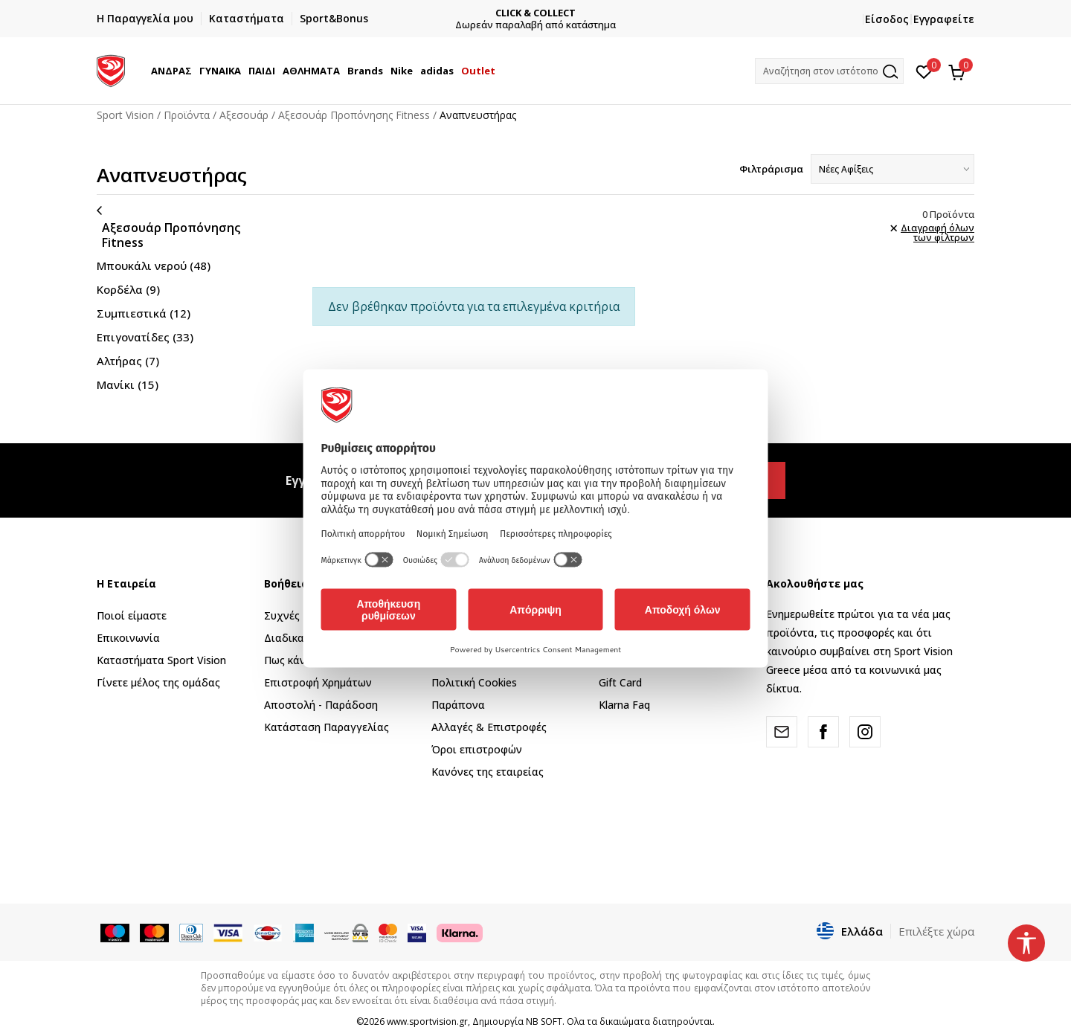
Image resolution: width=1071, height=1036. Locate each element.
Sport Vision (125, 115)
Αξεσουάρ (243, 115)
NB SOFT (544, 1021)
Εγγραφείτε (943, 19)
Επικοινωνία (128, 638)
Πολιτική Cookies (474, 682)
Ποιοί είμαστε (132, 615)
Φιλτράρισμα (771, 169)
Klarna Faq (624, 705)
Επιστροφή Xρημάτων (318, 682)
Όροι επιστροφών (476, 749)
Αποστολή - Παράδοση (321, 705)
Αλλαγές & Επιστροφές (489, 727)
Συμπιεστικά (143, 313)
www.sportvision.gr (427, 1021)
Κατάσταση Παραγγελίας (326, 727)
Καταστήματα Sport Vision (161, 660)
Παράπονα (458, 705)
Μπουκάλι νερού (153, 265)
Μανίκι (127, 384)
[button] (829, 71)
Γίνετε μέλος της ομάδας (158, 682)
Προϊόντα (187, 115)
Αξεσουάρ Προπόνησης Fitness (354, 115)
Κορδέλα (128, 289)
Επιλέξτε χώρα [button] (936, 931)
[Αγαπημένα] (924, 70)
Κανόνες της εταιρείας (487, 772)
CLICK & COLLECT (535, 13)
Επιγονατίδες (145, 336)
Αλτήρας (128, 360)
